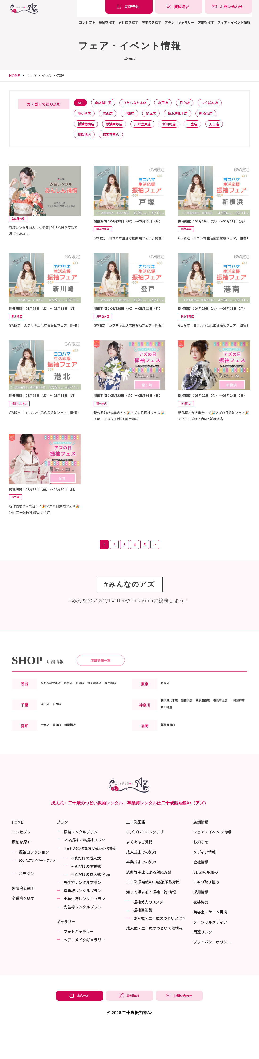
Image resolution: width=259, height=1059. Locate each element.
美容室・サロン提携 (210, 934)
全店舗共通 (106, 103)
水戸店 (171, 103)
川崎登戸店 (149, 127)
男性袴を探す (128, 22)
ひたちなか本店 (140, 103)
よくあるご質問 (139, 864)
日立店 (195, 103)
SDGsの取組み (205, 894)
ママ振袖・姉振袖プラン (84, 862)
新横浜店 (218, 115)
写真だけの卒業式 (86, 888)
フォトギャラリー (79, 953)
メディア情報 (204, 874)
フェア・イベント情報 (233, 22)
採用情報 (200, 914)
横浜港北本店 (187, 115)
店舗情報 (200, 844)
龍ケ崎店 (85, 115)
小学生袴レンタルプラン (84, 921)
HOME (14, 75)
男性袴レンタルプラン (82, 904)
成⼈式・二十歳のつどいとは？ (159, 940)
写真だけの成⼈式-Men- (91, 896)
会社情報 (200, 884)
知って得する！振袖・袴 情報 (151, 914)
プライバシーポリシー (212, 964)
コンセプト (87, 22)
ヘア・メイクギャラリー (84, 962)
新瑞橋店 (85, 139)
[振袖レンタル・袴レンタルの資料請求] (178, 7)
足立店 (158, 115)
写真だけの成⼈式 (86, 880)
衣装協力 (200, 924)
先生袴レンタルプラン (82, 929)
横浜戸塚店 (118, 127)
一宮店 (203, 127)
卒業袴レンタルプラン (82, 913)
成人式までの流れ (141, 874)
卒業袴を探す (151, 22)
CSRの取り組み (206, 904)
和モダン (26, 895)
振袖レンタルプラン (80, 854)
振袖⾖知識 (142, 932)
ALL (81, 103)
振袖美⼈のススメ (148, 924)
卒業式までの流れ (141, 884)
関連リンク (202, 954)
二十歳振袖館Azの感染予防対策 (153, 904)
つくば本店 (222, 103)
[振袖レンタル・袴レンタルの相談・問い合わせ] (228, 7)
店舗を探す (206, 22)
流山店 (111, 115)
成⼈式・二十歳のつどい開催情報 (154, 950)
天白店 (227, 127)
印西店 (135, 115)
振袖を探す (107, 22)
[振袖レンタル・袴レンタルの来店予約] (129, 7)
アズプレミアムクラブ (145, 854)
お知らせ (200, 864)
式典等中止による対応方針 (148, 894)
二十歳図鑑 (135, 844)
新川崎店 (178, 127)
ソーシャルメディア (210, 944)
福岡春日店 (114, 139)
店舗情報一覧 (100, 681)
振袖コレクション (34, 874)
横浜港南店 (87, 127)
